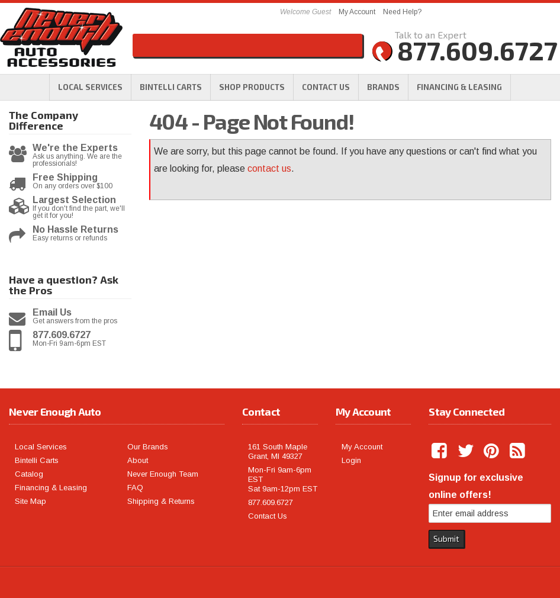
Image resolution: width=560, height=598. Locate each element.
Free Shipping (65, 177)
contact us (269, 168)
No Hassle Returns (75, 229)
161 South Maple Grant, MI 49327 (277, 451)
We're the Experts (75, 148)
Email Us (52, 312)
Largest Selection (74, 200)
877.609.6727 (62, 335)
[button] (252, 87)
